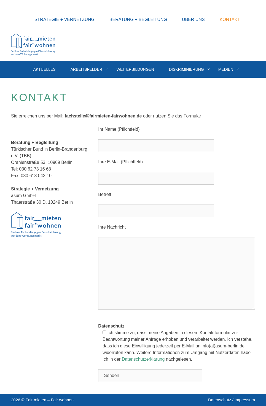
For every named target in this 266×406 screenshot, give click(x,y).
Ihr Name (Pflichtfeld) (118, 129)
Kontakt (230, 19)
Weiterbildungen (135, 69)
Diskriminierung (190, 69)
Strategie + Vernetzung (64, 19)
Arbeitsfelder (90, 69)
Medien (229, 69)
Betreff (104, 194)
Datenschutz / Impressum (231, 399)
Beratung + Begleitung (138, 19)
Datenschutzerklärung (143, 359)
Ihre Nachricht (112, 227)
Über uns (193, 19)
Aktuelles (44, 69)
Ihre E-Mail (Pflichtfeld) (120, 161)
